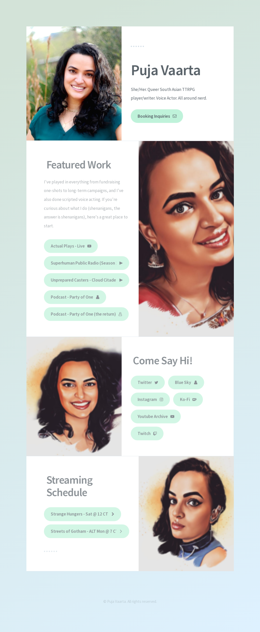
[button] (157, 116)
